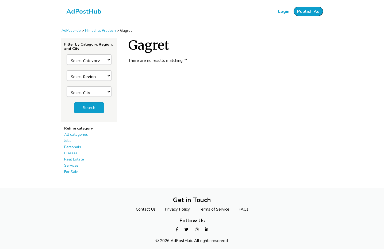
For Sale (71, 171)
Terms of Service (214, 209)
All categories (76, 134)
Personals (72, 147)
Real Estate (74, 159)
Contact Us (146, 209)
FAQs (243, 209)
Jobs (67, 140)
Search (89, 107)
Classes (71, 153)
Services (71, 165)
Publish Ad (308, 11)
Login (283, 11)
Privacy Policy (177, 209)
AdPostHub (83, 11)
